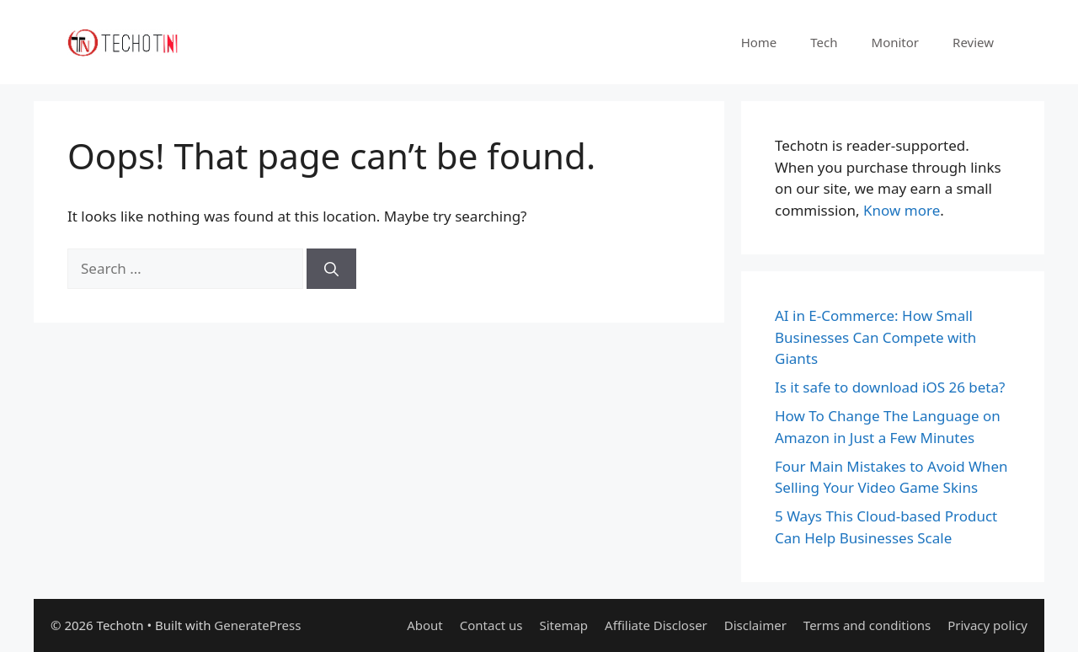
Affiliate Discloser (656, 625)
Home (759, 42)
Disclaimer (755, 625)
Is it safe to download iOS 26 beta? (890, 387)
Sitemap (563, 625)
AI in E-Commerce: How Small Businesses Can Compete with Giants (875, 337)
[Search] (331, 269)
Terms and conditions (867, 625)
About (425, 625)
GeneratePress (257, 625)
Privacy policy (987, 625)
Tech (823, 42)
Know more (901, 210)
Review (973, 42)
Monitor (896, 42)
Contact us (491, 625)
